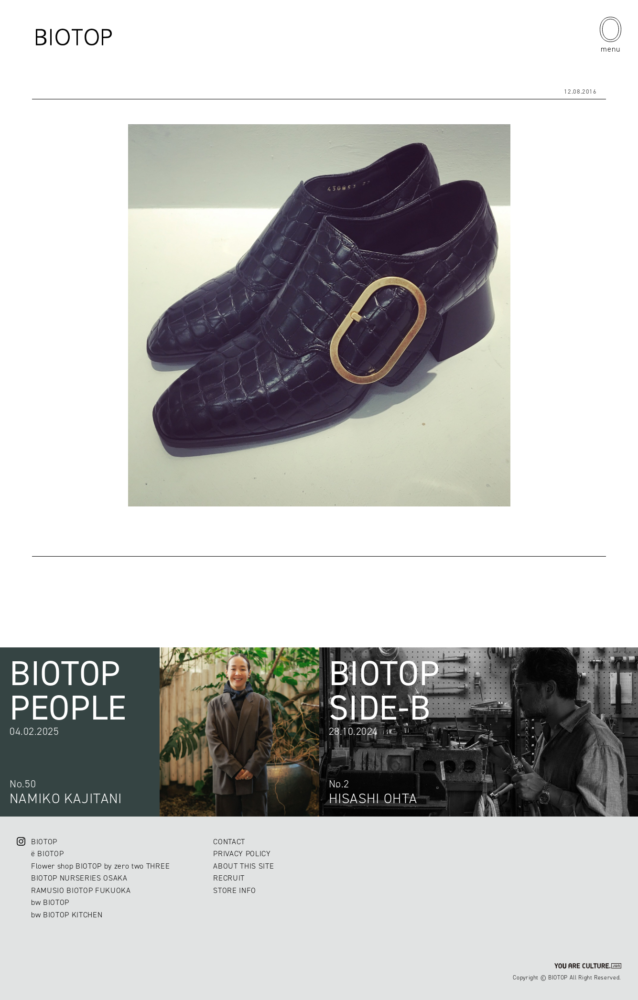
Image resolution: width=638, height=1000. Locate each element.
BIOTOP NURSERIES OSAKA (79, 878)
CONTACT (229, 842)
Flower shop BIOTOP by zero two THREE (100, 866)
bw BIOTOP (50, 902)
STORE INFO (234, 890)
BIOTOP (44, 842)
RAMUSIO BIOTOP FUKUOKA (81, 890)
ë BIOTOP (47, 854)
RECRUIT (229, 878)
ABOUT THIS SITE (243, 866)
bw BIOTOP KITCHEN (66, 915)
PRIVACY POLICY (241, 854)
